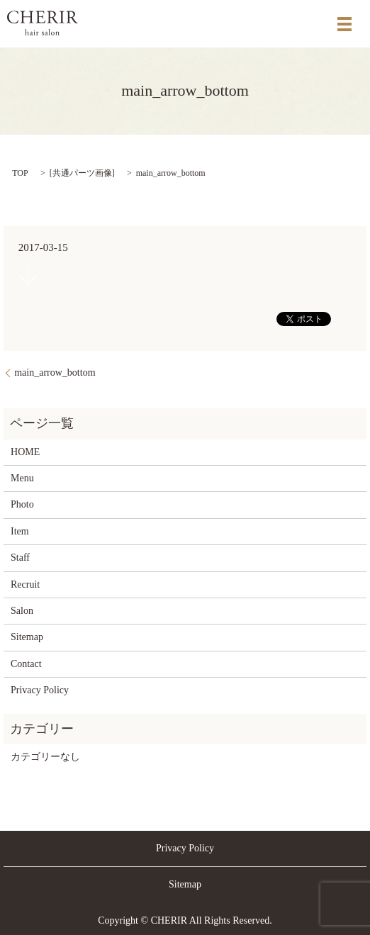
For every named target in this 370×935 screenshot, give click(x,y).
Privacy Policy (40, 690)
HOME (25, 452)
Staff (20, 557)
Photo (22, 504)
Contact (26, 664)
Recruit (25, 584)
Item (20, 531)
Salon (22, 610)
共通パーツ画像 (82, 173)
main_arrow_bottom (54, 372)
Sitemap (27, 637)
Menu (22, 478)
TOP (20, 173)
